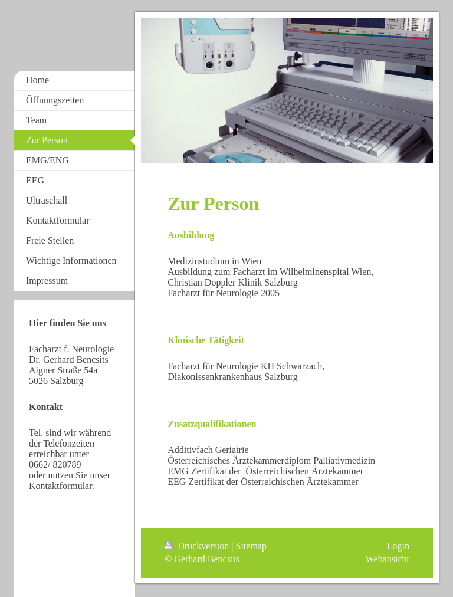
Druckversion (198, 546)
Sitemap (251, 546)
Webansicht (387, 559)
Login (398, 546)
